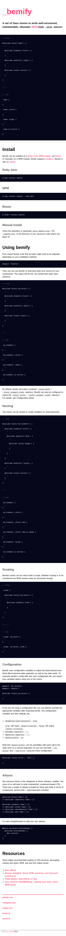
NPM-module (45, 156)
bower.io (6, 913)
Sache (12, 162)
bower (58, 156)
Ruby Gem (33, 156)
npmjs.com (7, 907)
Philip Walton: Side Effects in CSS (21, 878)
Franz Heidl (8, 931)
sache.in (6, 918)
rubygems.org (8, 902)
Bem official (10, 870)
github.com (7, 897)
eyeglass (49, 159)
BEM (34, 26)
